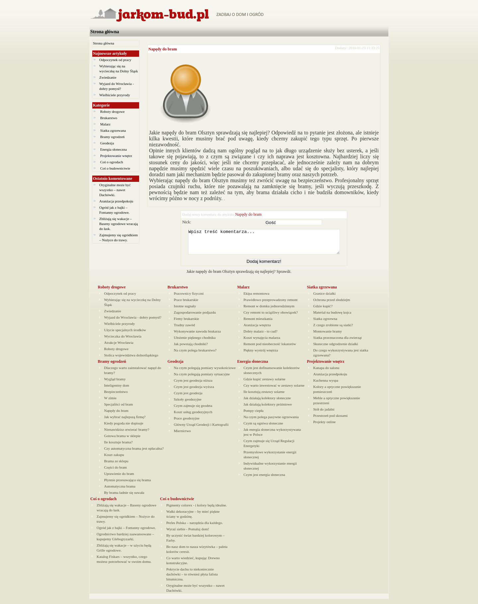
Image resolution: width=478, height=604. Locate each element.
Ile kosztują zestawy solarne (264, 397)
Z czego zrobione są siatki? (333, 330)
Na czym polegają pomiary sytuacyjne (202, 379)
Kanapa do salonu (326, 373)
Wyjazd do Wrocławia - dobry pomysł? (133, 322)
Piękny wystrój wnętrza (261, 355)
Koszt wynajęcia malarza (262, 342)
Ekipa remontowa (257, 298)
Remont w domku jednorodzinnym (269, 311)
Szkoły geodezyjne (187, 404)
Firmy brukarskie (186, 324)
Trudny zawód (184, 330)
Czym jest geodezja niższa (193, 385)
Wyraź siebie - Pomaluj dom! (187, 534)
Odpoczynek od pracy (115, 60)
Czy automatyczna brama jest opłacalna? (134, 453)
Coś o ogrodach (111, 162)
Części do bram (115, 472)
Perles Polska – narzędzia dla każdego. (194, 528)
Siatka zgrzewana (113, 130)
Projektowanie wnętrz (116, 156)
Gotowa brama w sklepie (122, 441)
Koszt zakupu (114, 460)
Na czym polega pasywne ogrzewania (271, 422)
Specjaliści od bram (118, 409)
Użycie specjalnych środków (125, 335)
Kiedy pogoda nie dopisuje (123, 428)
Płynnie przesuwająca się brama (127, 485)
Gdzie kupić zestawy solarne (264, 384)
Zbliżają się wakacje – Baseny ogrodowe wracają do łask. (118, 224)
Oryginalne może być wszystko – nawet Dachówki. (115, 190)
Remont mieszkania (258, 324)
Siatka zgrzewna (325, 324)
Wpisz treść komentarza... (267, 244)
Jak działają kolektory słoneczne (267, 403)
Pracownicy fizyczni (189, 298)
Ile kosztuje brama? (118, 447)
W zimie (110, 403)
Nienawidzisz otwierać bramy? (126, 434)
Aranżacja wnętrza (257, 330)
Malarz (105, 124)
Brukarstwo (108, 118)
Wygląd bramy (115, 384)
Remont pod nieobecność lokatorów (270, 349)
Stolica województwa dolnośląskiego (131, 360)
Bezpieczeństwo (116, 397)
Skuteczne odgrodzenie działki (335, 349)
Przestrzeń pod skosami (330, 420)
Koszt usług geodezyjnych (193, 417)
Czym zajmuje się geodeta (193, 411)
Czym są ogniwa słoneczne (263, 428)
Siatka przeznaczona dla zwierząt (337, 342)
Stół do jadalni (324, 414)
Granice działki (324, 298)
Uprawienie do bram (119, 479)
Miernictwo (182, 436)
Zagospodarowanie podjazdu (195, 317)
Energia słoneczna (113, 149)
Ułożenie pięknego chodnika (195, 342)
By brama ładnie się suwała (124, 497)
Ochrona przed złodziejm (331, 305)
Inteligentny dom (116, 390)
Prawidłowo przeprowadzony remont (271, 305)
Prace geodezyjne (186, 423)
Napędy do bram (162, 49)
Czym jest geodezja (188, 398)
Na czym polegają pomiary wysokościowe (205, 373)
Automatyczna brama (119, 491)
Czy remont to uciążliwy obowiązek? (271, 317)
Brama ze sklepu (116, 466)
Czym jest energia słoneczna (264, 480)
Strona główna (104, 31)
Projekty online (324, 427)
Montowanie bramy (327, 336)
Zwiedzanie (107, 77)
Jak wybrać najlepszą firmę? (125, 422)
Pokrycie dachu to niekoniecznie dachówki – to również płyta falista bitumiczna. (192, 579)
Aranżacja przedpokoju (116, 201)
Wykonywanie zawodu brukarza (197, 336)
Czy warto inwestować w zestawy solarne (274, 390)
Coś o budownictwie (115, 168)
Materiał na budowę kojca (332, 317)
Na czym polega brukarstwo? (195, 355)
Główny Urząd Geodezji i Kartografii (201, 429)
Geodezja (107, 143)
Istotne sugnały (185, 311)
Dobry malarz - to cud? (261, 336)
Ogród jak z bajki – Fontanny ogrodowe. (126, 533)
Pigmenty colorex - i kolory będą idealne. (196, 510)
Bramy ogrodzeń (112, 137)
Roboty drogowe (112, 111)
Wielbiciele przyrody (114, 95)
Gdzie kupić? (323, 311)
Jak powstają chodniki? (191, 349)
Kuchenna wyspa (325, 385)
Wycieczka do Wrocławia (122, 341)
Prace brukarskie (186, 305)
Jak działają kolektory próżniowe (268, 409)
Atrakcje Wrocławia (118, 347)
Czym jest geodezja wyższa (194, 392)
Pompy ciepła (254, 415)
